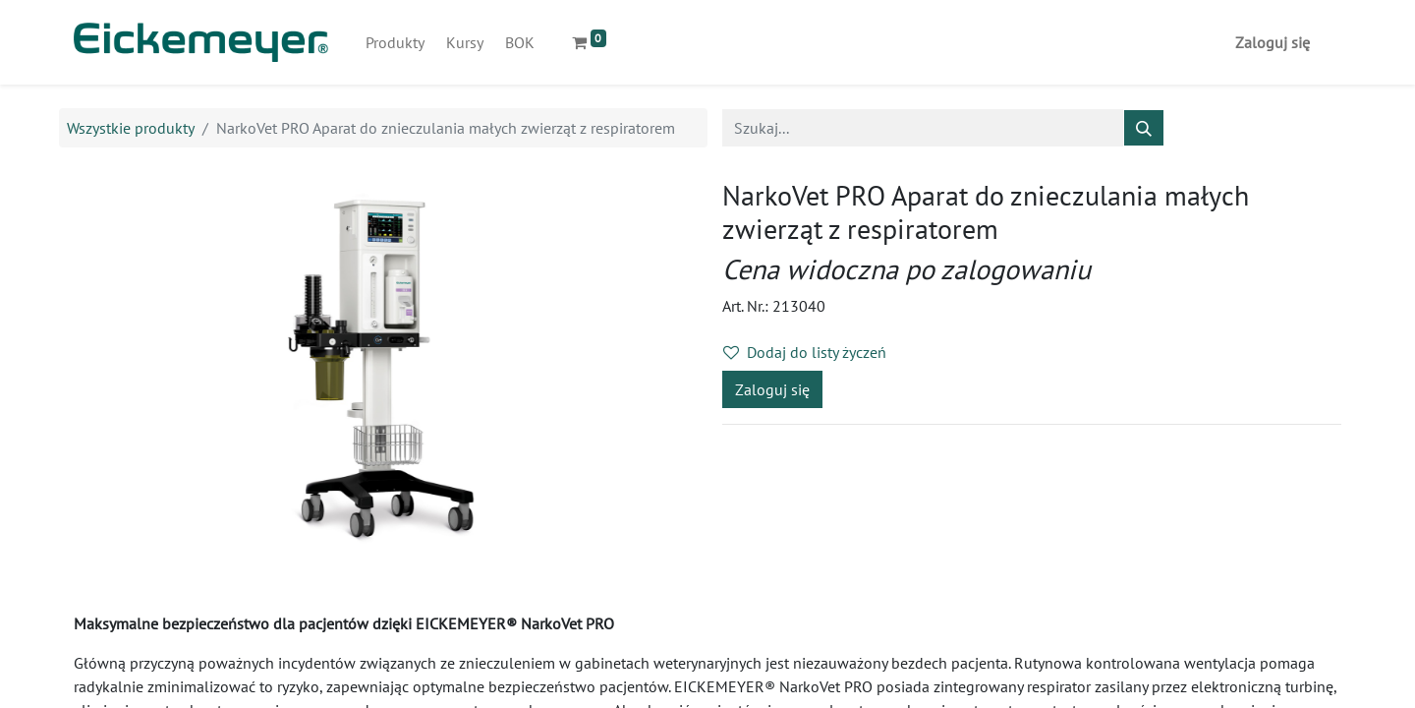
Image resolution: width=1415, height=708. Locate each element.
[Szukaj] (1143, 128)
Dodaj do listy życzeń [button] (804, 352)
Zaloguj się (1272, 42)
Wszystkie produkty (131, 128)
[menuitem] (395, 42)
